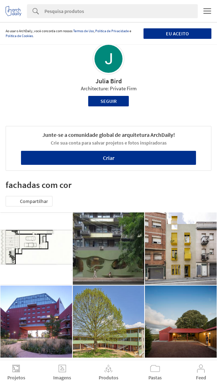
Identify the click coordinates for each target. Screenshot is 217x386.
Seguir (108, 101)
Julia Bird (109, 81)
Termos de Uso (83, 31)
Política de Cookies (19, 36)
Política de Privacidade (112, 31)
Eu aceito (177, 33)
